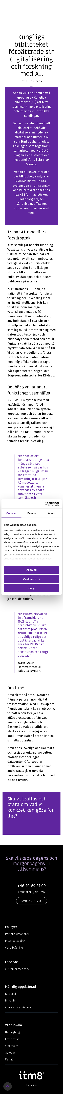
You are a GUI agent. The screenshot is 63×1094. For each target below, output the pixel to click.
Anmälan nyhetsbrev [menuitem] (18, 1007)
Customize (31, 579)
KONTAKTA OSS (31, 900)
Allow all (31, 569)
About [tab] (51, 512)
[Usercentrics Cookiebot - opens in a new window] (45, 504)
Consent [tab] (11, 512)
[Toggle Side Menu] (58, 5)
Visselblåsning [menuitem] (14, 947)
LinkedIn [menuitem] (10, 1000)
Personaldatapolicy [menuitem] (17, 934)
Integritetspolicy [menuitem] (15, 940)
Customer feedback (17, 969)
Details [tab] (31, 512)
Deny (31, 588)
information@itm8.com (31, 892)
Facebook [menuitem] (10, 993)
